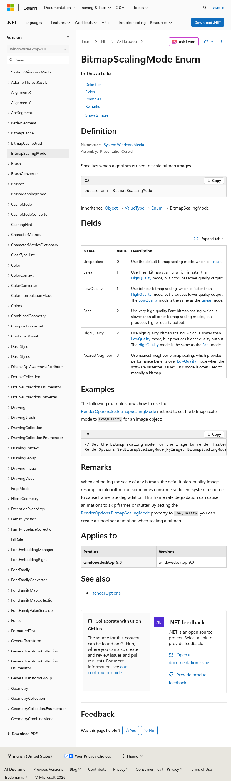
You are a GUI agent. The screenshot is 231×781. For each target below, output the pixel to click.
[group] (154, 447)
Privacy (119, 769)
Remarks (92, 106)
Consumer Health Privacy (157, 769)
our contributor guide (107, 669)
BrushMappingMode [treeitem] (28, 193)
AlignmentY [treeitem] (21, 102)
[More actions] (222, 41)
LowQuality (148, 300)
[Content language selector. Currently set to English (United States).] (29, 756)
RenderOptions (106, 593)
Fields (90, 91)
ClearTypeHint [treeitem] (23, 254)
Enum (157, 208)
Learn (86, 41)
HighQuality (141, 277)
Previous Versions (48, 769)
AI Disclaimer (15, 769)
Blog (73, 769)
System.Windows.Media (124, 144)
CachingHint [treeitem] (21, 224)
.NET (104, 41)
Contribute (97, 769)
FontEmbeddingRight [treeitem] (29, 559)
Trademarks (14, 777)
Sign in (218, 7)
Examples (93, 99)
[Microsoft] (10, 7)
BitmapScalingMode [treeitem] (28, 153)
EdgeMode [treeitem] (20, 488)
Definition (93, 84)
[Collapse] (68, 37)
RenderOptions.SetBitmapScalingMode (118, 411)
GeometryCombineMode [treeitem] (32, 718)
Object (111, 208)
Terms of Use (201, 769)
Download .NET (207, 22)
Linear (215, 261)
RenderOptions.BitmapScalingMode (115, 513)
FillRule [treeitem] (17, 539)
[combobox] (38, 49)
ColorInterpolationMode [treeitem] (31, 295)
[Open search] (204, 8)
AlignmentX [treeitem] (21, 92)
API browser (127, 41)
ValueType (134, 208)
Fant (206, 344)
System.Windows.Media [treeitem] (31, 72)
